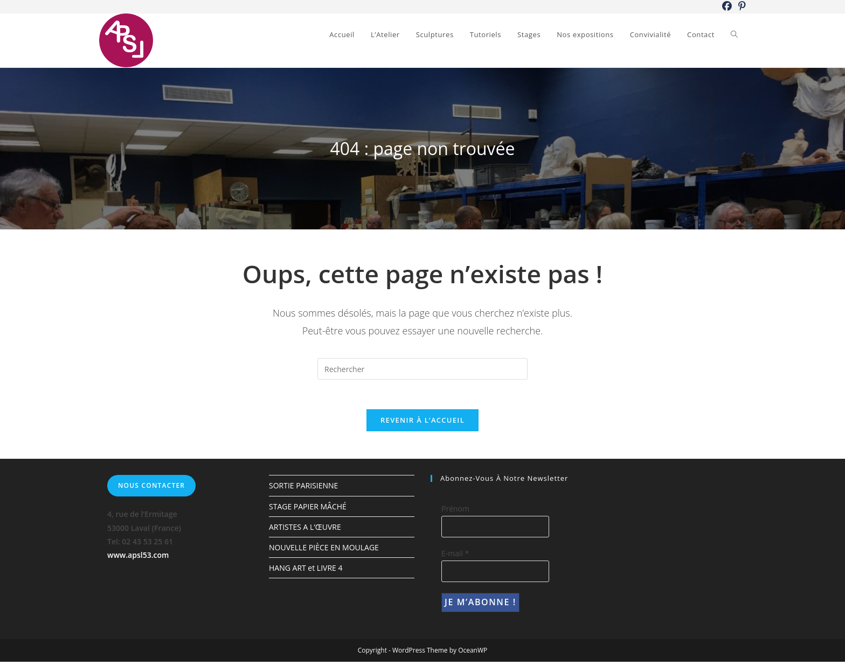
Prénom (455, 512)
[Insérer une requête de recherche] (422, 369)
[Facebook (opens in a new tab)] (727, 6)
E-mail (455, 556)
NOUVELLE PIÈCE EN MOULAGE (324, 550)
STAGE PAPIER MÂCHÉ (308, 509)
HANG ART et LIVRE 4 (306, 571)
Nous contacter (151, 488)
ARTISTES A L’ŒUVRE (305, 530)
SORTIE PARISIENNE (303, 489)
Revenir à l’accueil (422, 423)
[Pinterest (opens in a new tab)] (740, 6)
